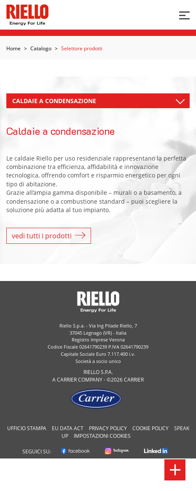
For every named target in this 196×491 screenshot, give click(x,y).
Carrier (67, 379)
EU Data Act (67, 428)
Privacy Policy (108, 428)
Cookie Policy (150, 428)
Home (13, 48)
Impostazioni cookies (102, 435)
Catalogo (40, 48)
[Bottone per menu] (184, 14)
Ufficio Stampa (26, 428)
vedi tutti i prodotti (49, 235)
